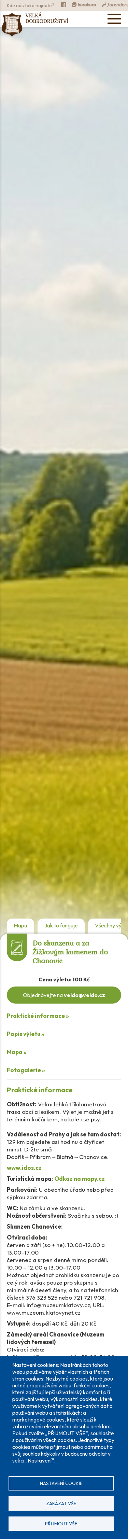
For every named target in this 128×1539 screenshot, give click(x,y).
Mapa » (17, 1051)
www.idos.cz (24, 1167)
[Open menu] (114, 19)
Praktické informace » (38, 1015)
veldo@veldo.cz (84, 995)
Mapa (20, 925)
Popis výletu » (25, 1033)
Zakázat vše (61, 1503)
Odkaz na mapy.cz (79, 1178)
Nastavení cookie (61, 1483)
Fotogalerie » (26, 1070)
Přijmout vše (61, 1524)
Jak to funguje (61, 925)
